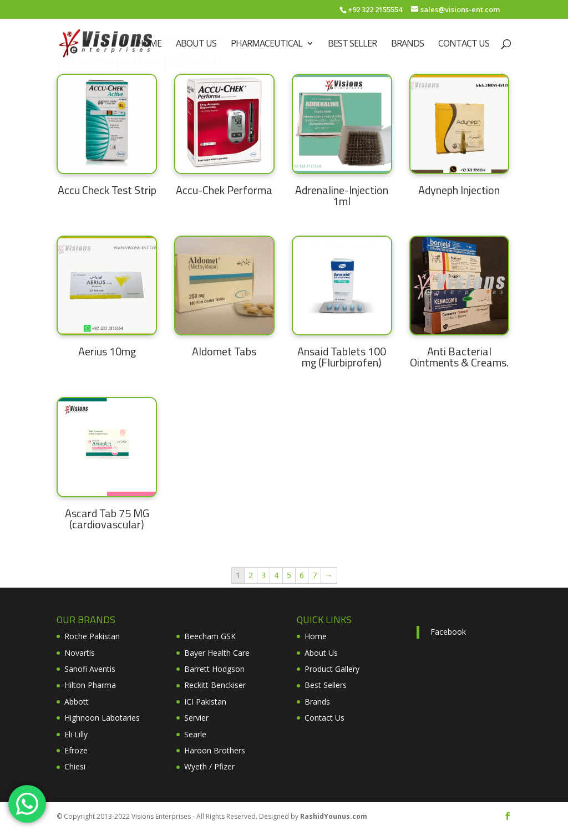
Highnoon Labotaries (102, 717)
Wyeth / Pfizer (209, 766)
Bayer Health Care (217, 653)
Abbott (76, 701)
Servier (196, 717)
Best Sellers (326, 685)
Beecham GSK (210, 636)
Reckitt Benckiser (215, 685)
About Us (196, 44)
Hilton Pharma (90, 685)
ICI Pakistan (205, 701)
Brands (407, 44)
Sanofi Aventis (89, 669)
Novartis (79, 653)
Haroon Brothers (214, 750)
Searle (195, 734)
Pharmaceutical (266, 44)
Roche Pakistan (92, 636)
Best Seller (352, 44)
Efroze (76, 750)
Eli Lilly (76, 734)
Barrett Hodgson (214, 669)
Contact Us (463, 44)
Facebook (448, 631)
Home (149, 44)
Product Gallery (332, 669)
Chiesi (74, 766)
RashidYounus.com (333, 816)
